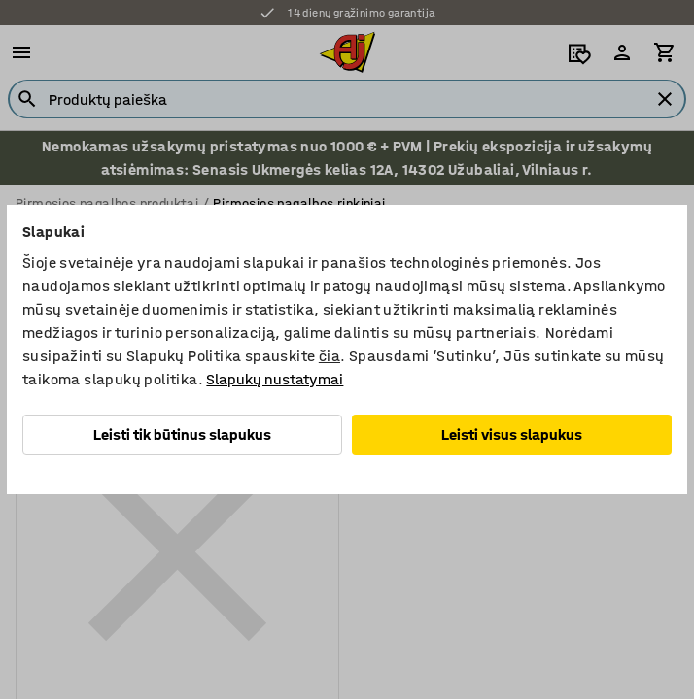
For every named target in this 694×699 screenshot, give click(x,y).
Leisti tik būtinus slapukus (182, 434)
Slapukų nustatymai (274, 379)
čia (329, 356)
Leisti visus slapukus (511, 434)
